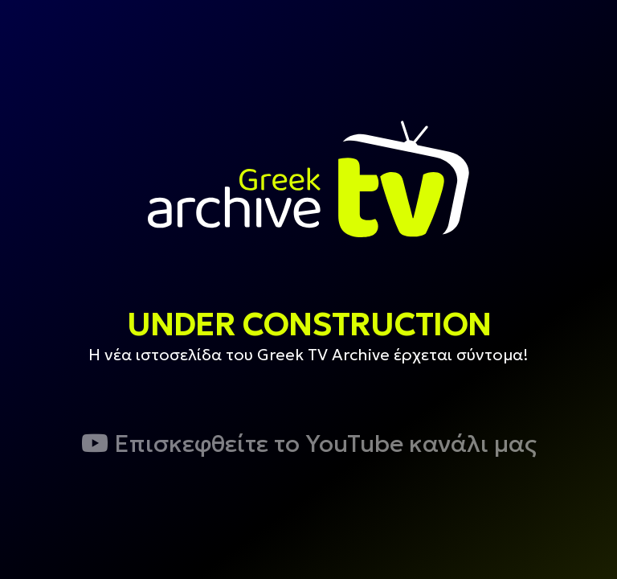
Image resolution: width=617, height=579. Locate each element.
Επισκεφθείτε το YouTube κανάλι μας (309, 443)
